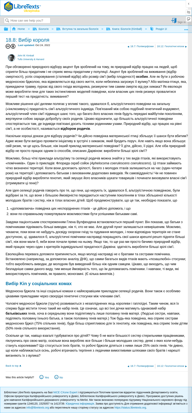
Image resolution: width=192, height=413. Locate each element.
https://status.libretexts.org (130, 407)
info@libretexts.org (37, 407)
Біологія (41, 28)
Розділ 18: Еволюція (166, 28)
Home (19, 28)
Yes (47, 377)
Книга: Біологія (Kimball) (124, 28)
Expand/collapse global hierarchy (8, 29)
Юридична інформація (80, 403)
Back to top (12, 365)
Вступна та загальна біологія (77, 28)
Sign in (181, 22)
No (61, 377)
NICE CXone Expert (65, 392)
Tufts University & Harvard (30, 59)
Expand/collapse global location (186, 28)
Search (7, 21)
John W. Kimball (25, 55)
